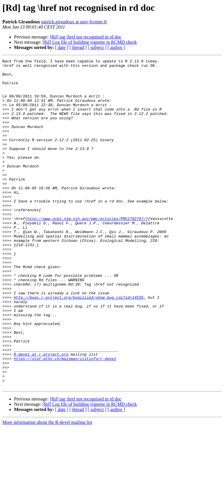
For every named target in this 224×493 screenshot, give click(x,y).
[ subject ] (97, 47)
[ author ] (116, 47)
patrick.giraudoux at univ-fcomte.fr (74, 21)
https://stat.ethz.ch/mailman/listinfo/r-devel (65, 419)
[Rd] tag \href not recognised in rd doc (86, 36)
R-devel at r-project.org (41, 413)
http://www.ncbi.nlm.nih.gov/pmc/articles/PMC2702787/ (86, 251)
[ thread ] (78, 47)
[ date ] (61, 47)
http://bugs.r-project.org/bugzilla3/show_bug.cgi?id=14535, (80, 345)
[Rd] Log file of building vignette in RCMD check (90, 42)
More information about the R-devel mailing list (47, 487)
